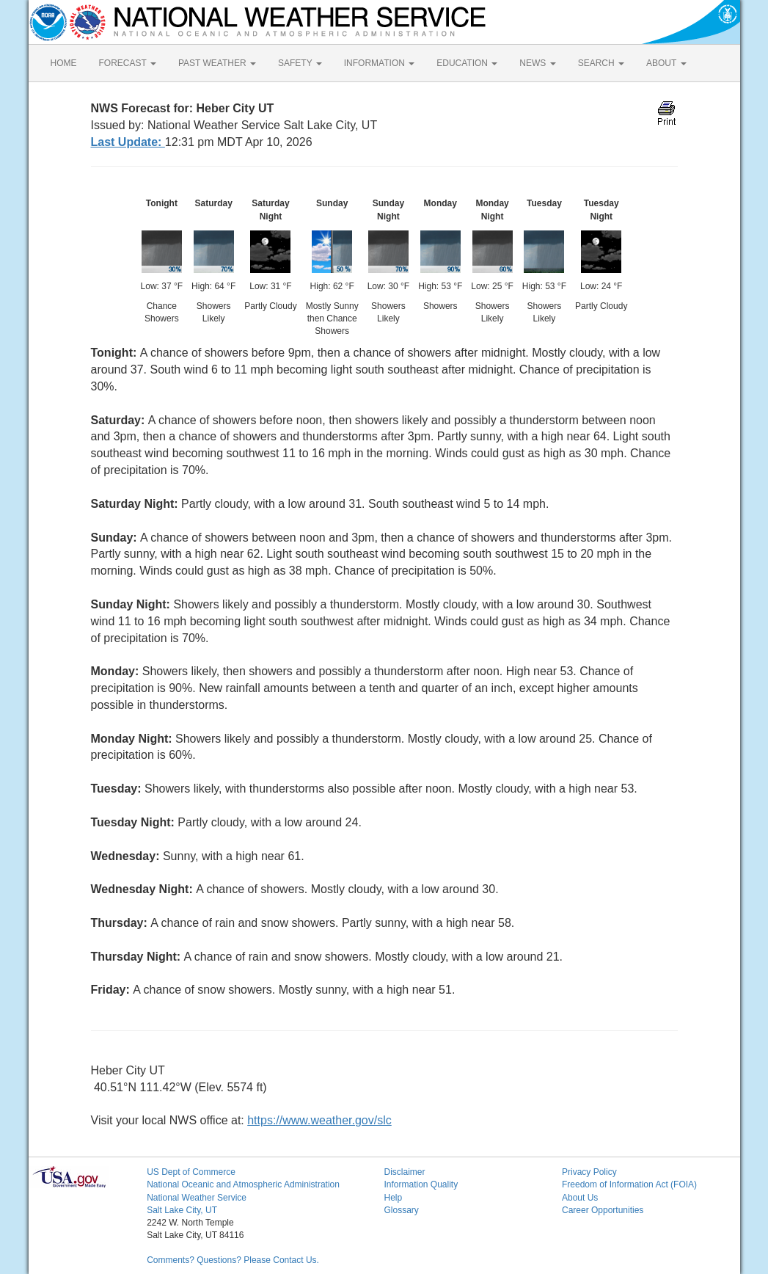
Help (393, 1198)
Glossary (401, 1210)
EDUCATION (466, 63)
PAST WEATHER (217, 63)
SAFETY (300, 63)
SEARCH (601, 63)
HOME (64, 63)
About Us (580, 1198)
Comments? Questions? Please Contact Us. (233, 1260)
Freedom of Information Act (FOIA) (629, 1184)
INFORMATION (379, 63)
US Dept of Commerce (191, 1172)
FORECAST (127, 63)
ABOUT (666, 63)
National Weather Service (196, 1198)
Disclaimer (404, 1172)
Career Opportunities (602, 1210)
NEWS (537, 63)
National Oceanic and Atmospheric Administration (243, 1184)
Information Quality (421, 1184)
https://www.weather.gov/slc (319, 1120)
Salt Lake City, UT (182, 1210)
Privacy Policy (589, 1172)
